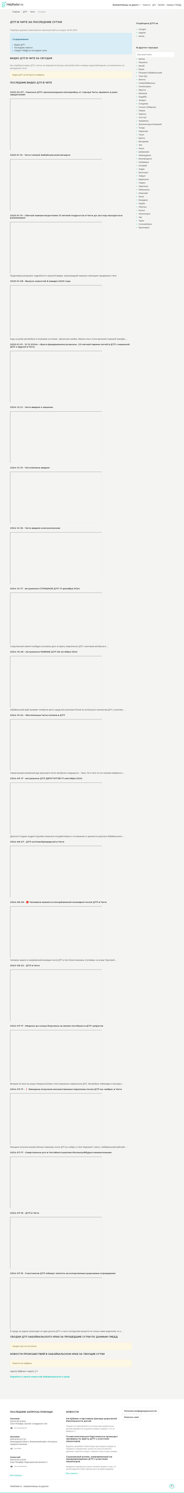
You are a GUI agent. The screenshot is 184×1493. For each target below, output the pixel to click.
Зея (140, 145)
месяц (141, 36)
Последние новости (23, 47)
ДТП (25, 12)
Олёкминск (144, 162)
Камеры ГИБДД (174, 5)
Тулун (141, 134)
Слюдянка (143, 104)
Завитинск (143, 186)
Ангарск (142, 100)
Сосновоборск (145, 224)
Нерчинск (143, 62)
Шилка (142, 59)
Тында (142, 128)
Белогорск (143, 172)
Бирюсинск (144, 179)
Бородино (143, 200)
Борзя (141, 69)
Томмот (142, 183)
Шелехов (143, 93)
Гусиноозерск (145, 86)
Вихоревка (144, 141)
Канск (141, 196)
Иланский (143, 193)
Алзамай (143, 165)
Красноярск (144, 227)
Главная (16, 12)
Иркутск (142, 90)
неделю (142, 33)
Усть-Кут (143, 117)
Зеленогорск (144, 214)
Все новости (72, 1473)
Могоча (142, 79)
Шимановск (144, 152)
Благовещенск (145, 159)
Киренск (142, 114)
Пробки (161, 5)
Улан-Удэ (143, 76)
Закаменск (144, 121)
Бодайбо (143, 97)
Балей (142, 66)
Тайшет (142, 176)
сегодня (142, 29)
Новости (146, 5)
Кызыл (142, 210)
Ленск (141, 148)
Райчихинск (144, 190)
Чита (32, 12)
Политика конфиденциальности (140, 1411)
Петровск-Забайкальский (150, 73)
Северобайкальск (147, 83)
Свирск (142, 110)
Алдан (142, 169)
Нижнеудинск (145, 155)
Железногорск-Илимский (150, 124)
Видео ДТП (19, 45)
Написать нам (131, 1417)
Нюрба (142, 203)
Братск (142, 138)
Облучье (143, 207)
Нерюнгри (143, 131)
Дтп (154, 5)
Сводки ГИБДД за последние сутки (30, 50)
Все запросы (16, 1475)
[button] (127, 5)
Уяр (140, 217)
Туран (141, 221)
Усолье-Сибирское (147, 107)
